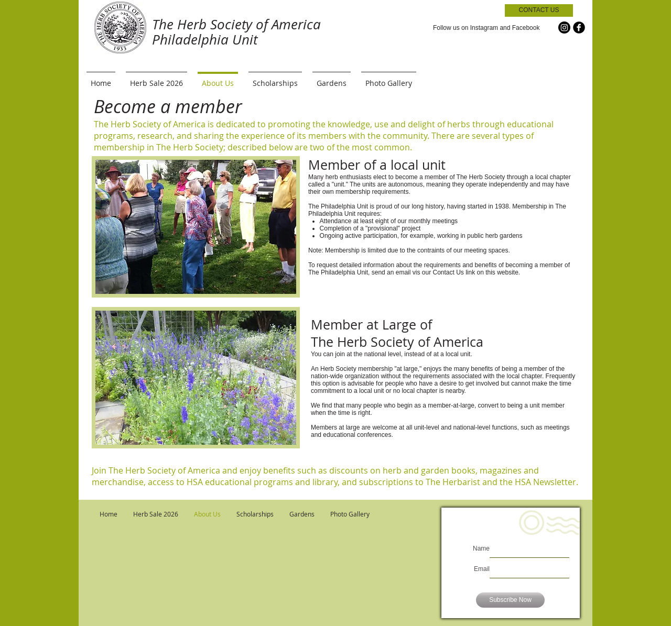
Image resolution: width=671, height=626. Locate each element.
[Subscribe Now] (510, 600)
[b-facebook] (579, 27)
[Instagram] (564, 27)
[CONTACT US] (539, 10)
